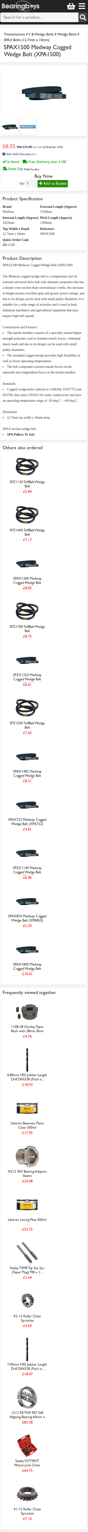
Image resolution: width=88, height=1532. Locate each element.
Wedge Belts (67, 34)
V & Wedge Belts (41, 34)
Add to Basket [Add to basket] (52, 183)
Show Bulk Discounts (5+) (19, 154)
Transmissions (14, 34)
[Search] (82, 17)
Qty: (22, 183)
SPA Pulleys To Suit (20, 434)
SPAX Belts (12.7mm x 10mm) (26, 40)
